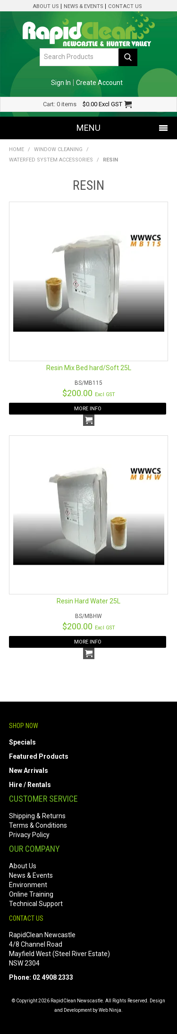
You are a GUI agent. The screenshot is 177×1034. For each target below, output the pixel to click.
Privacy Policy (29, 835)
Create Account (99, 82)
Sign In (61, 82)
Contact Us (125, 6)
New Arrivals (28, 770)
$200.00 (88, 393)
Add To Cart (88, 420)
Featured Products (38, 756)
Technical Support (36, 903)
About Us (46, 6)
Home (16, 149)
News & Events (83, 6)
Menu (88, 128)
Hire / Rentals (30, 784)
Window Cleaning (58, 149)
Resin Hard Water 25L (88, 601)
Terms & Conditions (38, 825)
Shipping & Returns (37, 816)
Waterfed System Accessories (51, 160)
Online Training (31, 894)
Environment (28, 885)
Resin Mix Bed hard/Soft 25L (88, 368)
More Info (87, 409)
